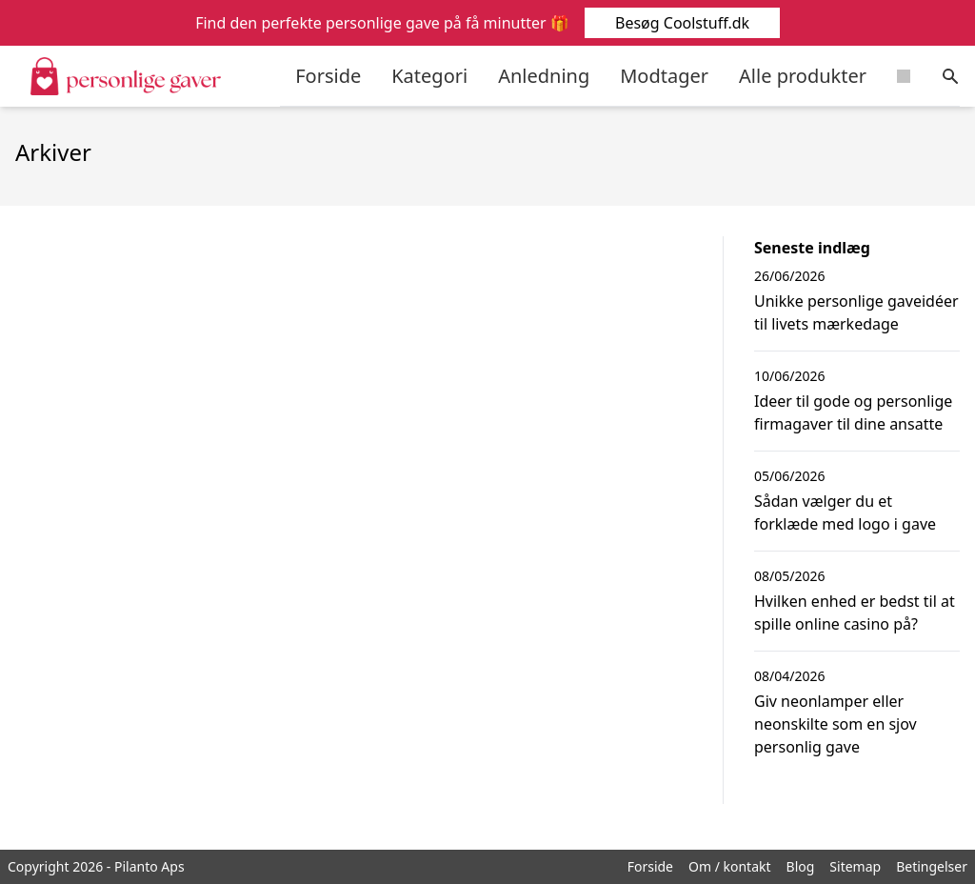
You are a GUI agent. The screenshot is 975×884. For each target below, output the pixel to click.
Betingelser (931, 866)
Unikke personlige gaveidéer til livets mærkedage (856, 312)
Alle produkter (802, 76)
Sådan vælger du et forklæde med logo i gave (845, 512)
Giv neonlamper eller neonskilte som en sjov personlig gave (835, 724)
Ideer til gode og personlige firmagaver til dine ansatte (853, 412)
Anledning (543, 76)
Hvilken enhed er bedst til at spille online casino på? (854, 612)
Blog (800, 866)
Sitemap (855, 866)
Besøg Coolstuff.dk (681, 22)
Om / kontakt (729, 866)
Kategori (429, 76)
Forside (328, 76)
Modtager (664, 76)
